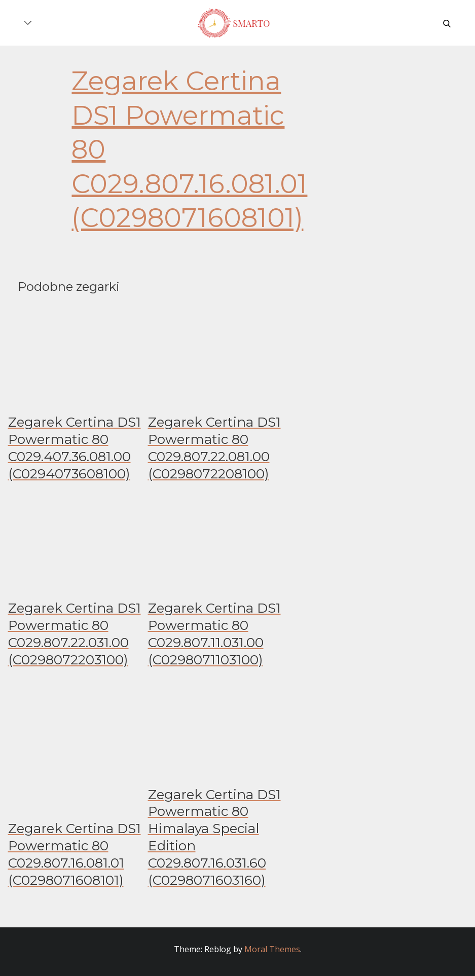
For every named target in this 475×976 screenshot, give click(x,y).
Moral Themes (272, 949)
